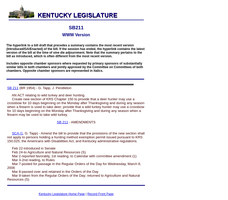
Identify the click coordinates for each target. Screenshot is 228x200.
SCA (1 (17, 133)
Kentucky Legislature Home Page (62, 194)
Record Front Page (100, 194)
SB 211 (13, 88)
